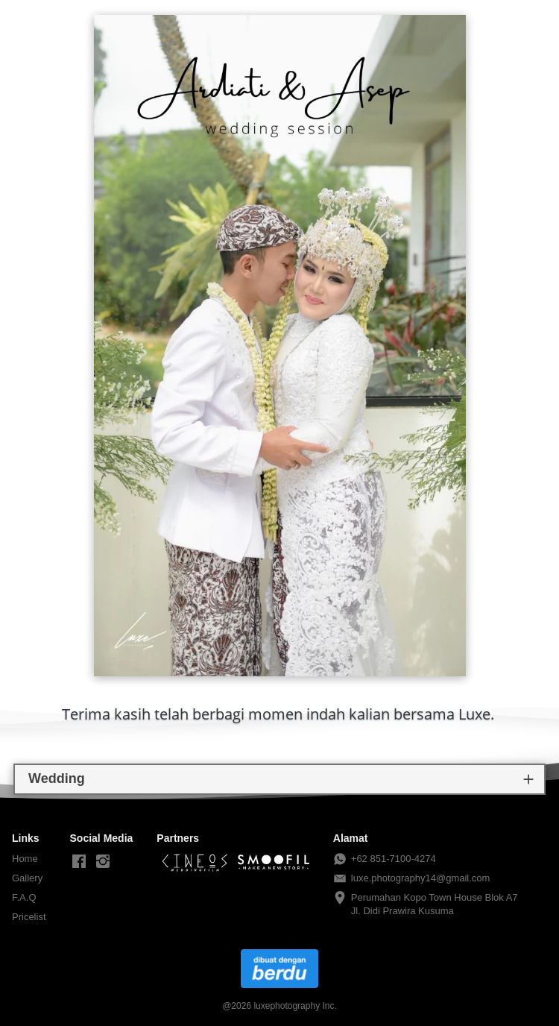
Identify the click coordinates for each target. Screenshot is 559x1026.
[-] (79, 862)
